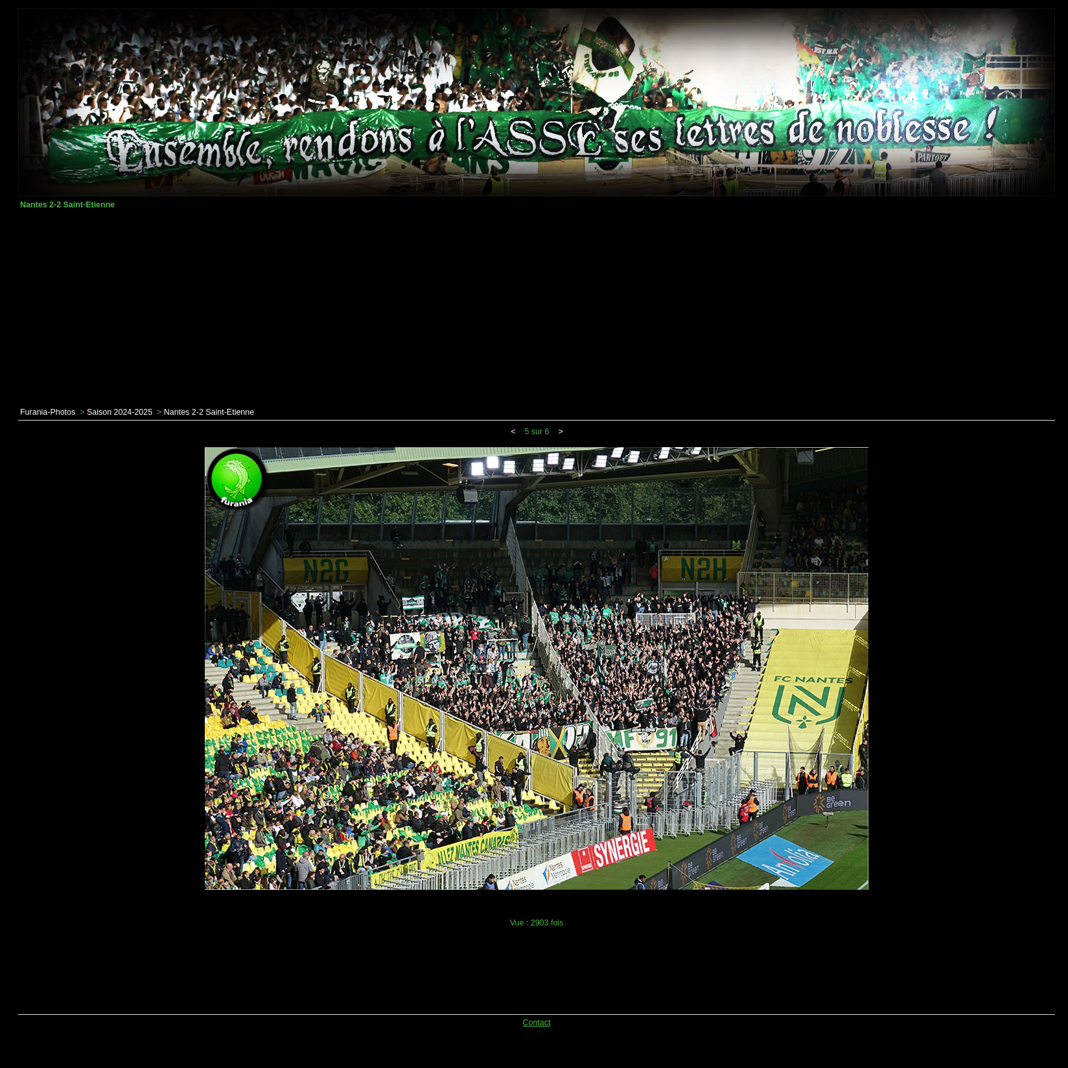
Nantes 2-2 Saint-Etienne (209, 412)
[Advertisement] (536, 308)
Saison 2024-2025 (119, 412)
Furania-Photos (47, 412)
